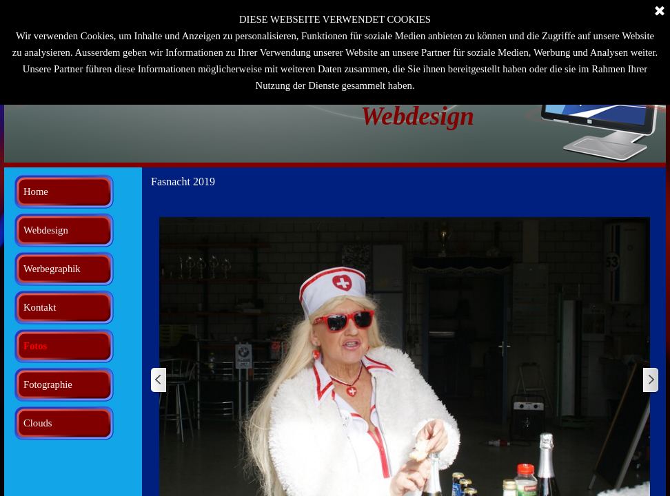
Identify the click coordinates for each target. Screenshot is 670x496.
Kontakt (39, 307)
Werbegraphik (52, 268)
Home (35, 191)
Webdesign (45, 230)
